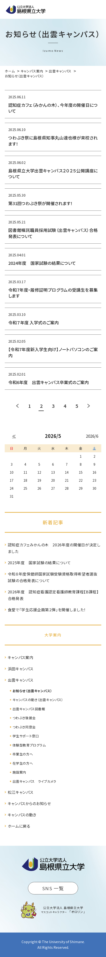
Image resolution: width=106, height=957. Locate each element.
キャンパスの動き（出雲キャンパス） (38, 699)
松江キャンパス (20, 792)
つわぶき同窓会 (24, 727)
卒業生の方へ (23, 754)
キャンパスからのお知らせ (29, 803)
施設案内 (19, 772)
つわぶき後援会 (24, 717)
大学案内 (53, 635)
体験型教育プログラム (29, 745)
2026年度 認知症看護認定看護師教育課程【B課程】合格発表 (53, 595)
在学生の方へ (23, 763)
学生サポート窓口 (26, 736)
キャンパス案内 (20, 657)
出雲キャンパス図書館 (29, 709)
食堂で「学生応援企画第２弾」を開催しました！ (47, 609)
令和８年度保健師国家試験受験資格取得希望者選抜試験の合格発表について (52, 577)
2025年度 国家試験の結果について (39, 562)
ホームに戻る (19, 826)
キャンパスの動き (22, 815)
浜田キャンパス (20, 668)
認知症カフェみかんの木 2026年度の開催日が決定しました (54, 548)
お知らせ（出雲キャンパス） (32, 690)
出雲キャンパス (20, 680)
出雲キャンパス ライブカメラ (34, 781)
